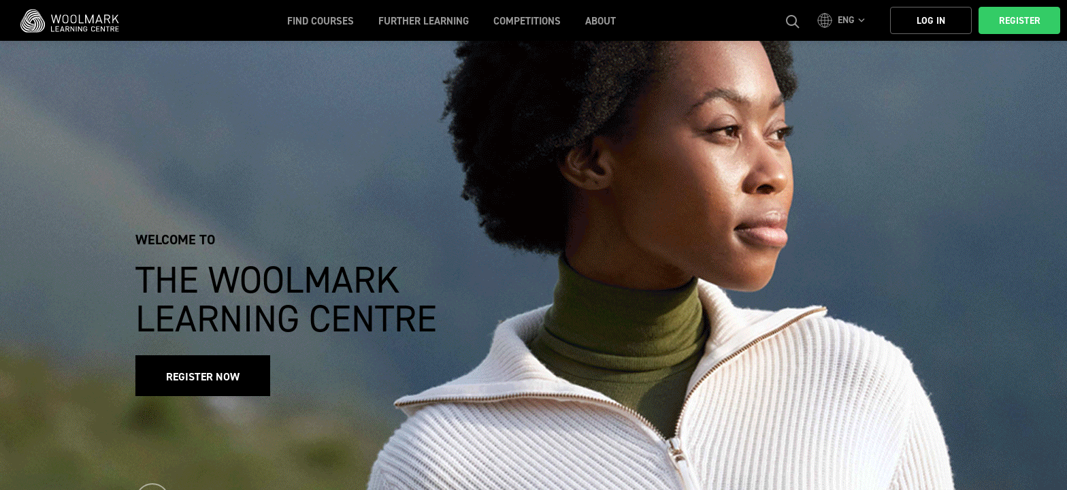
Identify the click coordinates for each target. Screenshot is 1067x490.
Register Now (203, 377)
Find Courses (320, 21)
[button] (843, 20)
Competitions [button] (527, 21)
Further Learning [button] (423, 21)
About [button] (600, 21)
